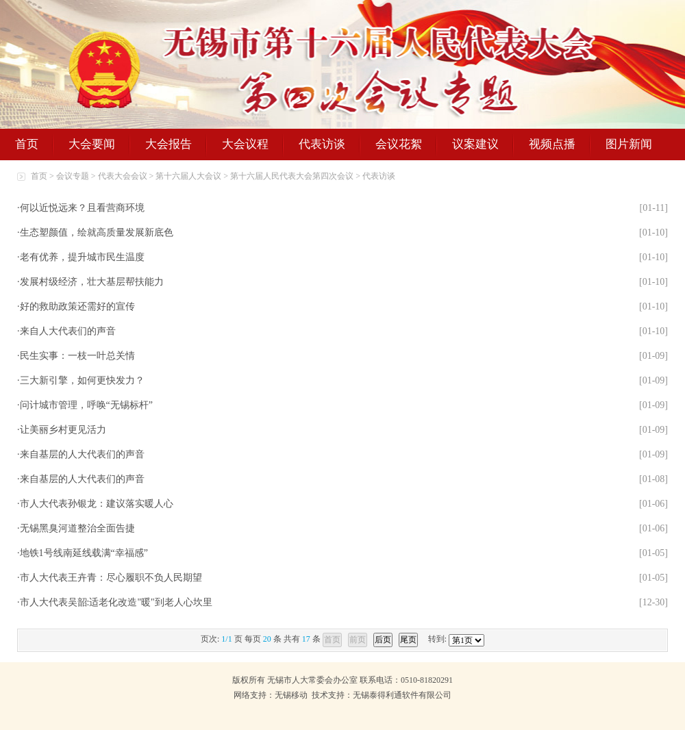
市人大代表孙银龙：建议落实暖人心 (96, 504)
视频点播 (552, 144)
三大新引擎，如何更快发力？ (82, 380)
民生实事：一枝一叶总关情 (77, 356)
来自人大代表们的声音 (68, 331)
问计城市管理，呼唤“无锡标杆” (86, 405)
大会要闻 (91, 144)
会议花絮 (398, 144)
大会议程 (245, 144)
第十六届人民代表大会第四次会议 (291, 176)
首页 (26, 144)
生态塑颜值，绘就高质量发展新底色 (96, 232)
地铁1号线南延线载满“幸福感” (84, 553)
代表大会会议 (122, 176)
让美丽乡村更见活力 (63, 430)
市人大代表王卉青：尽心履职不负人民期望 (111, 577)
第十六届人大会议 (188, 176)
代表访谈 (322, 144)
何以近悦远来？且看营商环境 (82, 208)
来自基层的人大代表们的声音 (82, 454)
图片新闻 (629, 144)
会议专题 (72, 176)
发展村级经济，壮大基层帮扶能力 (92, 282)
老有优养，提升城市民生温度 (82, 257)
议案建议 (475, 144)
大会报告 (168, 144)
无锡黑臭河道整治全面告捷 (77, 528)
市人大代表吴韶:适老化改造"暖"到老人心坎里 (116, 602)
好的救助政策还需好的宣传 (77, 306)
